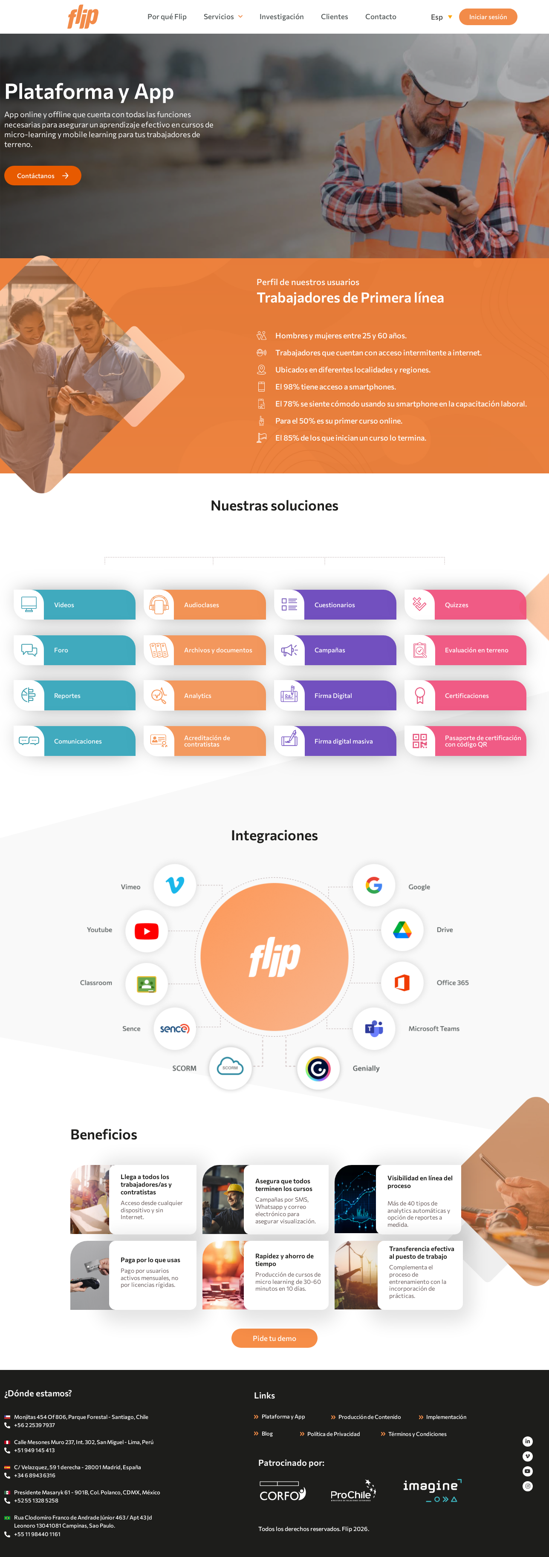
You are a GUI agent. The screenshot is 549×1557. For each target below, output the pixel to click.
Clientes (334, 16)
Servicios (223, 16)
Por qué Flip (167, 16)
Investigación (282, 16)
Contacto (380, 16)
